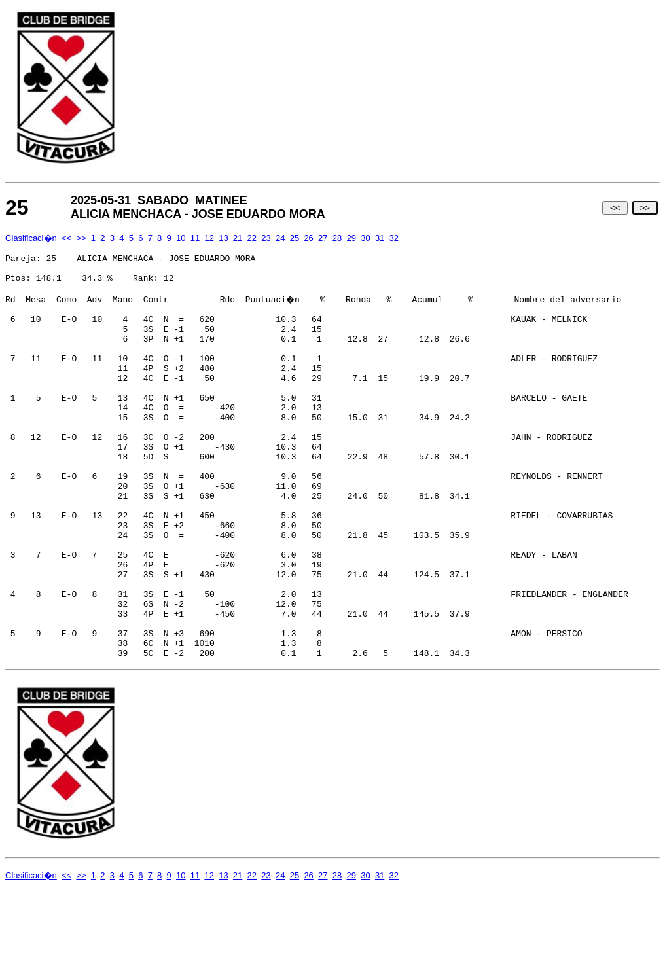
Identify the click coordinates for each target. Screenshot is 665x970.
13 (223, 238)
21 (237, 238)
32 (394, 238)
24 (280, 238)
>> (645, 208)
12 (208, 238)
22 (252, 238)
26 (308, 238)
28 (337, 238)
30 (365, 238)
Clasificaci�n (31, 238)
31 (379, 238)
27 (322, 238)
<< (614, 208)
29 (350, 238)
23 (265, 238)
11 (195, 238)
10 (180, 238)
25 (294, 238)
